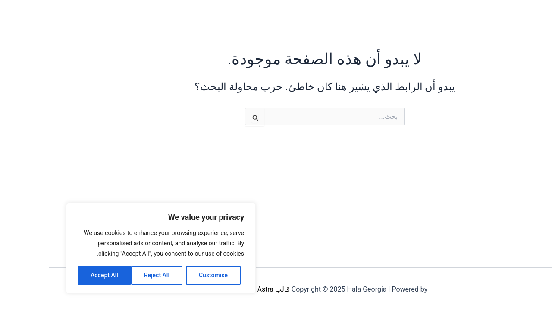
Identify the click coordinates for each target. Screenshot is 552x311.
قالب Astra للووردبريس (207, 289)
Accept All (55, 275)
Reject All (108, 275)
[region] (112, 248)
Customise (164, 275)
